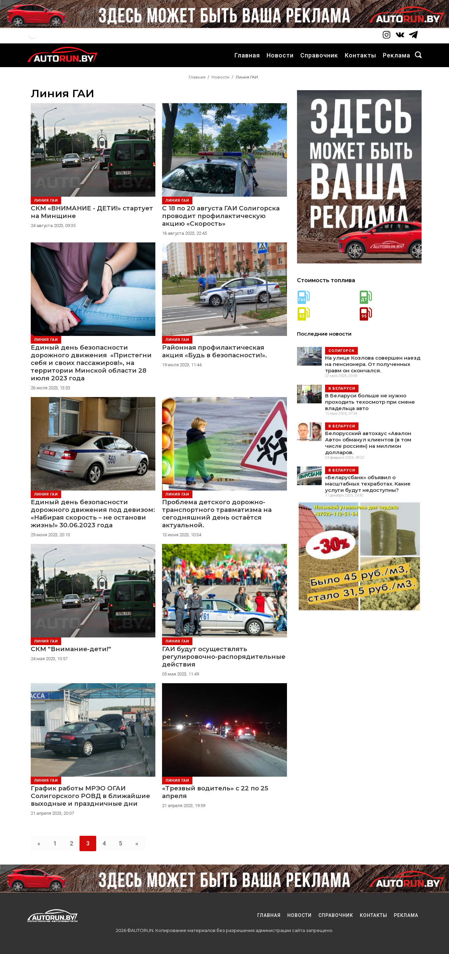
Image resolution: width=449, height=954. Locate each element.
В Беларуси (341, 388)
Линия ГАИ (46, 200)
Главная (247, 55)
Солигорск (341, 351)
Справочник (319, 55)
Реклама (396, 55)
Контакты (360, 55)
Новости (280, 55)
